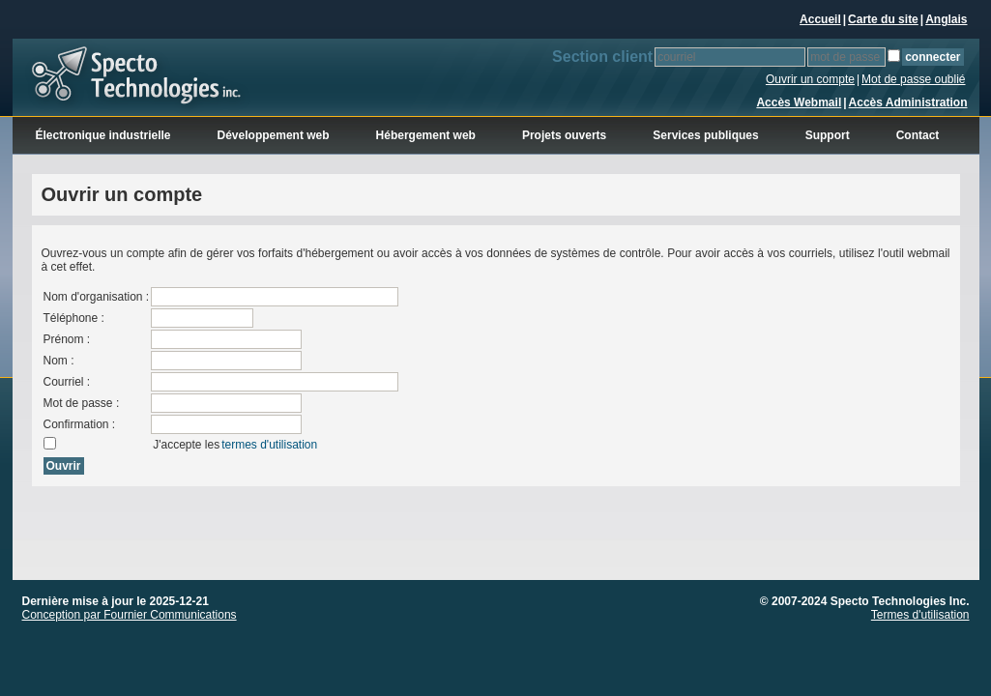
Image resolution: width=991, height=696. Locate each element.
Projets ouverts (564, 135)
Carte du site (883, 19)
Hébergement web (426, 135)
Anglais (946, 19)
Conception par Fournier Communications (129, 615)
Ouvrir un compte (810, 79)
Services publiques (705, 135)
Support (827, 135)
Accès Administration (908, 102)
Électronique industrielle (103, 135)
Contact (918, 135)
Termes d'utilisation (920, 615)
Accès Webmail (798, 102)
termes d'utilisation (269, 444)
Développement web (274, 135)
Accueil (820, 19)
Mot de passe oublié (913, 79)
